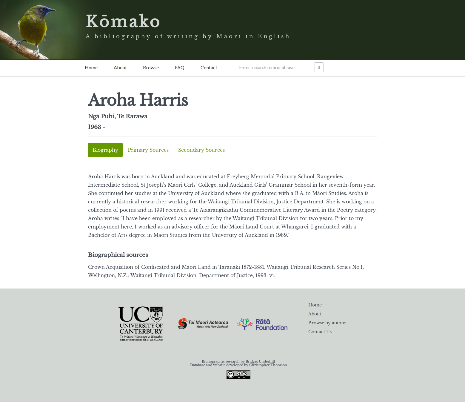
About (120, 67)
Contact (209, 67)
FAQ (179, 67)
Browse (151, 67)
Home (91, 67)
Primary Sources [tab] (148, 150)
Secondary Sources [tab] (201, 150)
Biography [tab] (105, 150)
